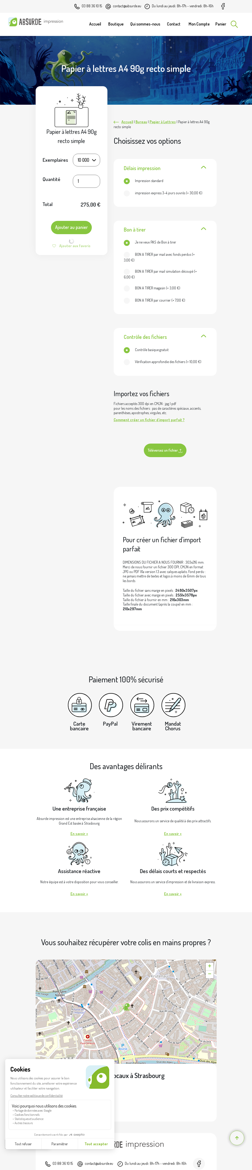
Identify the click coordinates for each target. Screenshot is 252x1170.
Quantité (51, 179)
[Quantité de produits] (86, 181)
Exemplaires (55, 160)
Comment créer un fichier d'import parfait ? (149, 420)
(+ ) (163, 193)
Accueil (127, 122)
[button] (126, 1007)
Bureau (141, 122)
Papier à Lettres (163, 122)
